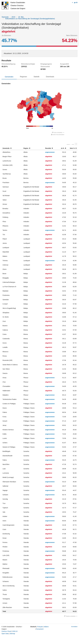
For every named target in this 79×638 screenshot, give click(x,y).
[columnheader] (12, 148)
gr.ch (75, 2)
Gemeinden (9, 77)
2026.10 (15, 631)
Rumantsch (40, 629)
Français (40, 626)
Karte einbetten (58, 132)
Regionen (23, 77)
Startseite (5, 17)
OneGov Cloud (6, 631)
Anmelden (74, 626)
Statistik (36, 77)
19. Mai (20, 17)
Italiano (46, 626)
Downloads (50, 77)
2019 (13, 17)
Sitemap (12, 633)
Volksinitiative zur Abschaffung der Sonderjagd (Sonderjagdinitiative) (30, 19)
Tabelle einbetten (70, 616)
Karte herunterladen (57, 134)
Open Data (5, 633)
